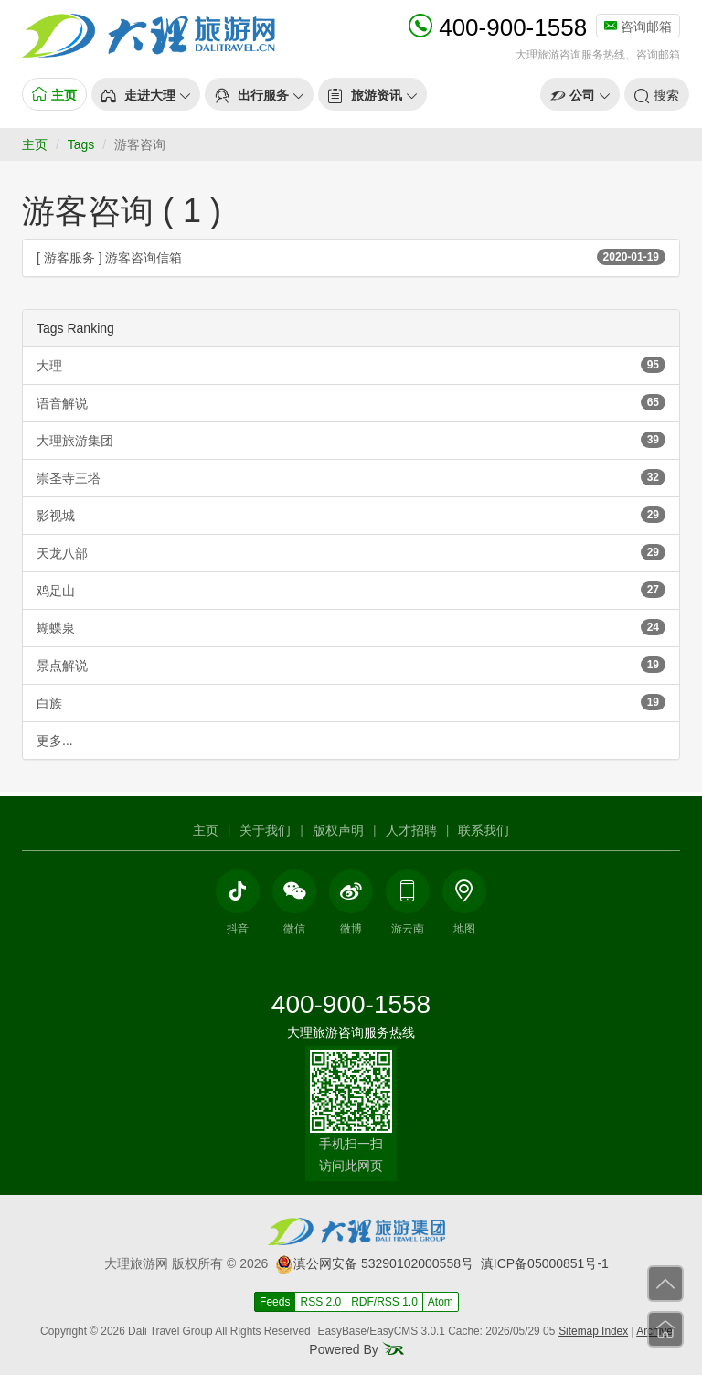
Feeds (275, 1301)
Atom (440, 1301)
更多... (55, 740)
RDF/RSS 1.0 (384, 1301)
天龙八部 (351, 552)
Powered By (356, 1349)
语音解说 (351, 402)
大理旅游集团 (351, 440)
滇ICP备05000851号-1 (545, 1263)
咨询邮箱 (638, 26)
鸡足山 (351, 589)
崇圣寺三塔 (351, 477)
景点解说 (351, 664)
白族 (351, 702)
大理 (351, 365)
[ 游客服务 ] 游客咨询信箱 (351, 257)
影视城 (351, 514)
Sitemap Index (593, 1331)
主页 (35, 144)
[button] (145, 94)
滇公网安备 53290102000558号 (374, 1263)
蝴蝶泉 (351, 627)
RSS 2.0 (320, 1301)
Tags (81, 144)
